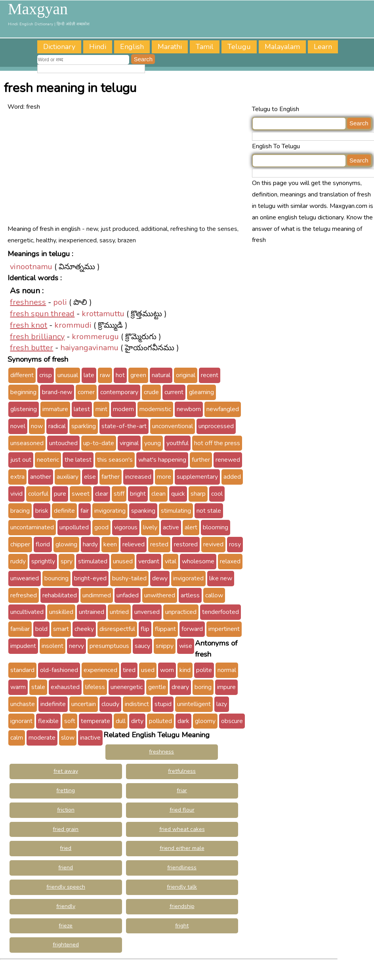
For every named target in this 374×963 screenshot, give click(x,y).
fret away (65, 771)
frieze (66, 925)
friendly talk (182, 887)
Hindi (97, 46)
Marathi (170, 46)
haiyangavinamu (89, 347)
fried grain (65, 829)
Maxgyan (38, 9)
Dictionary (59, 46)
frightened (66, 944)
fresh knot (28, 325)
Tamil (205, 46)
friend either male (182, 848)
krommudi (73, 325)
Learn (323, 46)
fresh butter (31, 347)
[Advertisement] (125, 168)
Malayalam (282, 46)
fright (182, 925)
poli (60, 302)
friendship (182, 906)
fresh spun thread (42, 313)
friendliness (182, 867)
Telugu (239, 46)
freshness (28, 302)
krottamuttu (103, 313)
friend (65, 867)
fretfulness (182, 771)
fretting (65, 790)
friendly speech (65, 887)
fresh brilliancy (37, 336)
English (132, 46)
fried (65, 848)
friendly (65, 906)
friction (65, 810)
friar (182, 790)
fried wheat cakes (182, 829)
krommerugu (95, 336)
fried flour (182, 810)
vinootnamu (31, 266)
